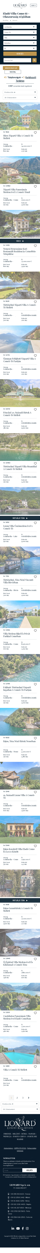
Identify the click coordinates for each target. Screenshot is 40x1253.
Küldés (30, 1170)
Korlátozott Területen (26, 78)
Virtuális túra (20, 518)
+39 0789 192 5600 (17, 1211)
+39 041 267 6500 (17, 1207)
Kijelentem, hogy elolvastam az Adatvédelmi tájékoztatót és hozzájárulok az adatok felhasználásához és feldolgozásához (20, 1176)
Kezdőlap (6, 20)
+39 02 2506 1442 (17, 1197)
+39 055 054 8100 (17, 1193)
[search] (20, 54)
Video (20, 241)
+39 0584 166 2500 (17, 1217)
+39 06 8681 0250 (17, 1200)
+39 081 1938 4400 (18, 1204)
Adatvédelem (8, 1148)
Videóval (13, 72)
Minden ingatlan (11, 68)
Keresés (14, 20)
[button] (35, 132)
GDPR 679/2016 (20, 1148)
